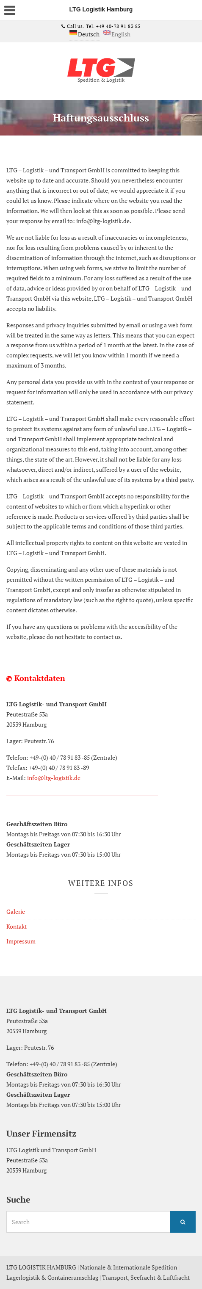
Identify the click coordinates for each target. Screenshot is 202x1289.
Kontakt (16, 926)
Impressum (21, 941)
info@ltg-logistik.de (53, 778)
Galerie (15, 911)
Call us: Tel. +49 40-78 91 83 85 (103, 26)
